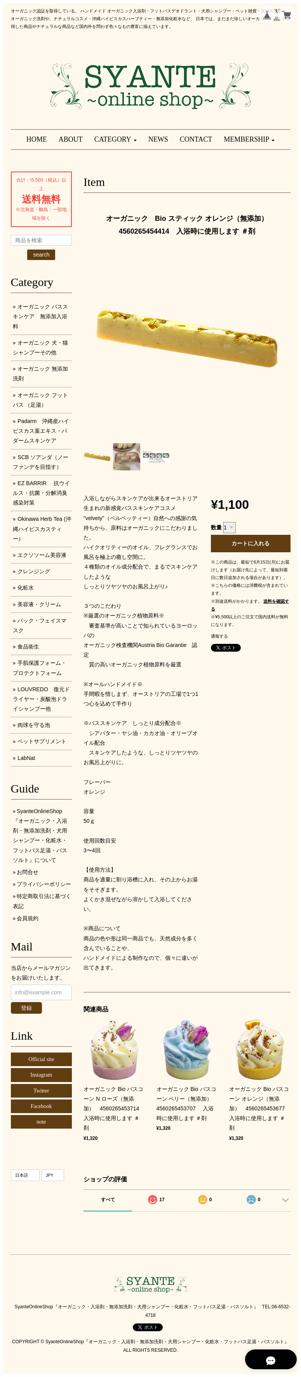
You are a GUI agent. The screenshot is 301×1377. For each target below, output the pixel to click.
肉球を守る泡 (33, 725)
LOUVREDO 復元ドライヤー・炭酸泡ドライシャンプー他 (41, 699)
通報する (219, 636)
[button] (116, 139)
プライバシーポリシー (44, 884)
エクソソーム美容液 (41, 555)
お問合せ (27, 872)
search (41, 254)
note (41, 1122)
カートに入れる (250, 543)
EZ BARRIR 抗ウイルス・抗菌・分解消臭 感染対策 (43, 493)
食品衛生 (28, 646)
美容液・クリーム (39, 604)
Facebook (41, 1106)
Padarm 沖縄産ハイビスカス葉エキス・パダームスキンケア (41, 431)
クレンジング (33, 571)
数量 (216, 527)
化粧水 (25, 587)
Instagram (41, 1075)
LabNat (26, 758)
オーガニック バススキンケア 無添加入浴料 (40, 316)
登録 (26, 1008)
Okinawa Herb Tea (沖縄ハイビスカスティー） (42, 528)
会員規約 (27, 918)
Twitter (41, 1091)
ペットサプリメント (41, 741)
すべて (108, 1199)
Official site (41, 1059)
